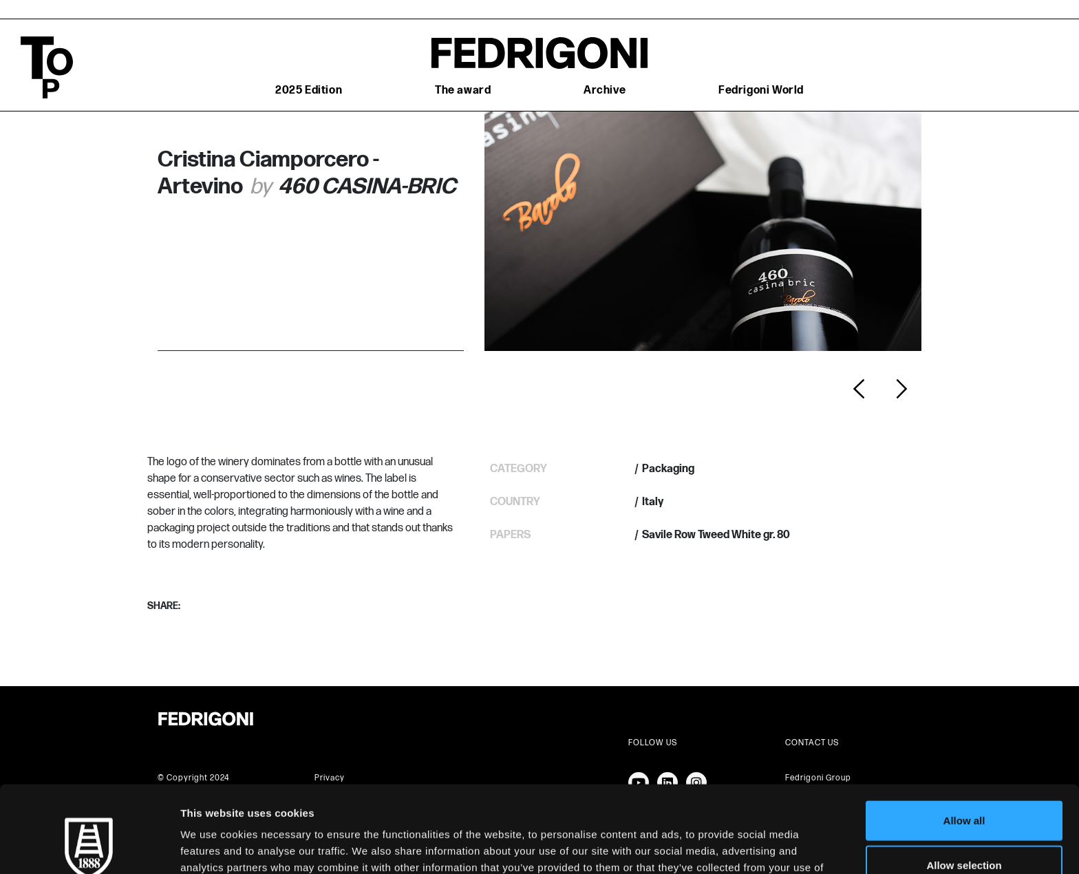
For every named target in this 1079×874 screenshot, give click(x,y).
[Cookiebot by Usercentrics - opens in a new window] (89, 847)
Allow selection (963, 784)
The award (463, 90)
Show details (722, 847)
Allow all (964, 739)
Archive (605, 90)
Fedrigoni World (761, 90)
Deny (964, 829)
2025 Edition (308, 90)
